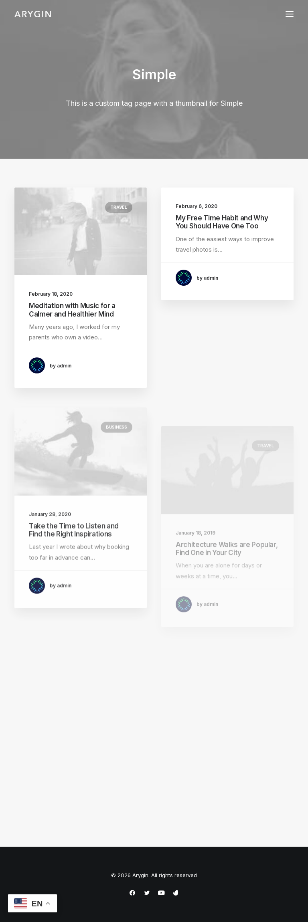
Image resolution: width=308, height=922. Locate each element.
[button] (289, 14)
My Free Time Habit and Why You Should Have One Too (222, 222)
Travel (118, 207)
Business (116, 448)
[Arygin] (32, 14)
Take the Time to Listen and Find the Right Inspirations (74, 551)
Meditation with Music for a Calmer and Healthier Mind (72, 310)
